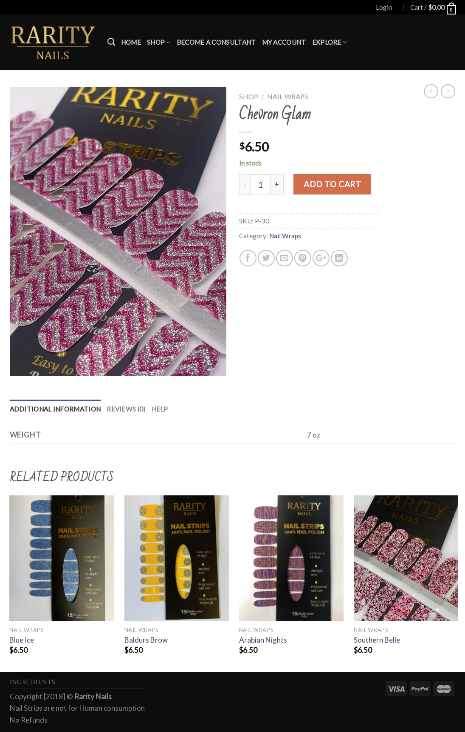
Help (160, 409)
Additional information (55, 409)
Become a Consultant (216, 42)
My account (284, 42)
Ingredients (33, 682)
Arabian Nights (263, 639)
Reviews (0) (126, 409)
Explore (329, 42)
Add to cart (332, 184)
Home (131, 42)
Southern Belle (377, 639)
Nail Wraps (287, 96)
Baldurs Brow (146, 639)
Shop (159, 42)
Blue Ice (21, 639)
